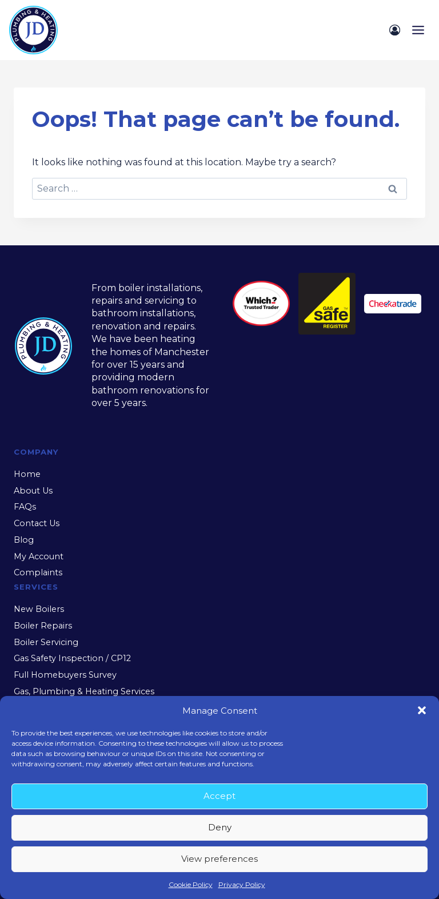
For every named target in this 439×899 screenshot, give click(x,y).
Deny (220, 827)
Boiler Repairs (43, 625)
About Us (33, 491)
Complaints (38, 572)
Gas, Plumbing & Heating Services (84, 691)
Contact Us (36, 523)
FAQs (25, 507)
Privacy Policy (241, 884)
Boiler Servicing (46, 642)
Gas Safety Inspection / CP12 (72, 658)
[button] (422, 710)
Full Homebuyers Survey (65, 675)
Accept (219, 795)
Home (27, 474)
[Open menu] (418, 29)
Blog (24, 540)
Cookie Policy (191, 884)
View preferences (219, 858)
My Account (38, 556)
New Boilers (39, 609)
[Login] (394, 30)
